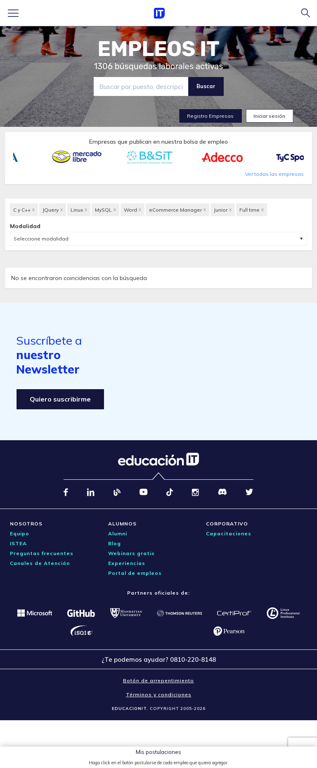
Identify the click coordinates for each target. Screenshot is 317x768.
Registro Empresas (210, 116)
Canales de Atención (40, 563)
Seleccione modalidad (41, 239)
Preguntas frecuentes (41, 553)
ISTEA (18, 543)
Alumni (117, 533)
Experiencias (126, 563)
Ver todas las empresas (274, 174)
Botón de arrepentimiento (158, 680)
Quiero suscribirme (60, 399)
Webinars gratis (131, 553)
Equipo (19, 533)
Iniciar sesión (269, 116)
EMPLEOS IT (158, 49)
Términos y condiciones (159, 694)
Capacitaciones (228, 533)
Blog (114, 543)
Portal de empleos (135, 573)
